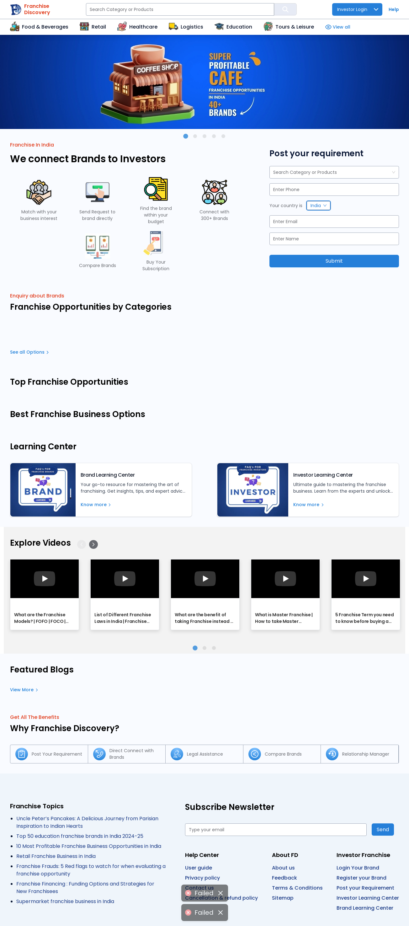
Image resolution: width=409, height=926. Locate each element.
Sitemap (283, 898)
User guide (198, 867)
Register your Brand (361, 877)
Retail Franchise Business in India (56, 856)
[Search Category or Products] (180, 9)
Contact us (199, 887)
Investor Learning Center (368, 898)
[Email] (334, 221)
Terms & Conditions (297, 887)
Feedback (284, 877)
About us (283, 867)
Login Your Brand (358, 867)
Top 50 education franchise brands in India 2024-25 (79, 836)
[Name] (334, 239)
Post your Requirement (365, 887)
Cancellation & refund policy (221, 898)
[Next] (93, 544)
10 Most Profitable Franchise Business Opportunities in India (88, 846)
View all (337, 27)
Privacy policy (202, 877)
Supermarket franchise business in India (65, 901)
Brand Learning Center (365, 908)
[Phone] (334, 189)
